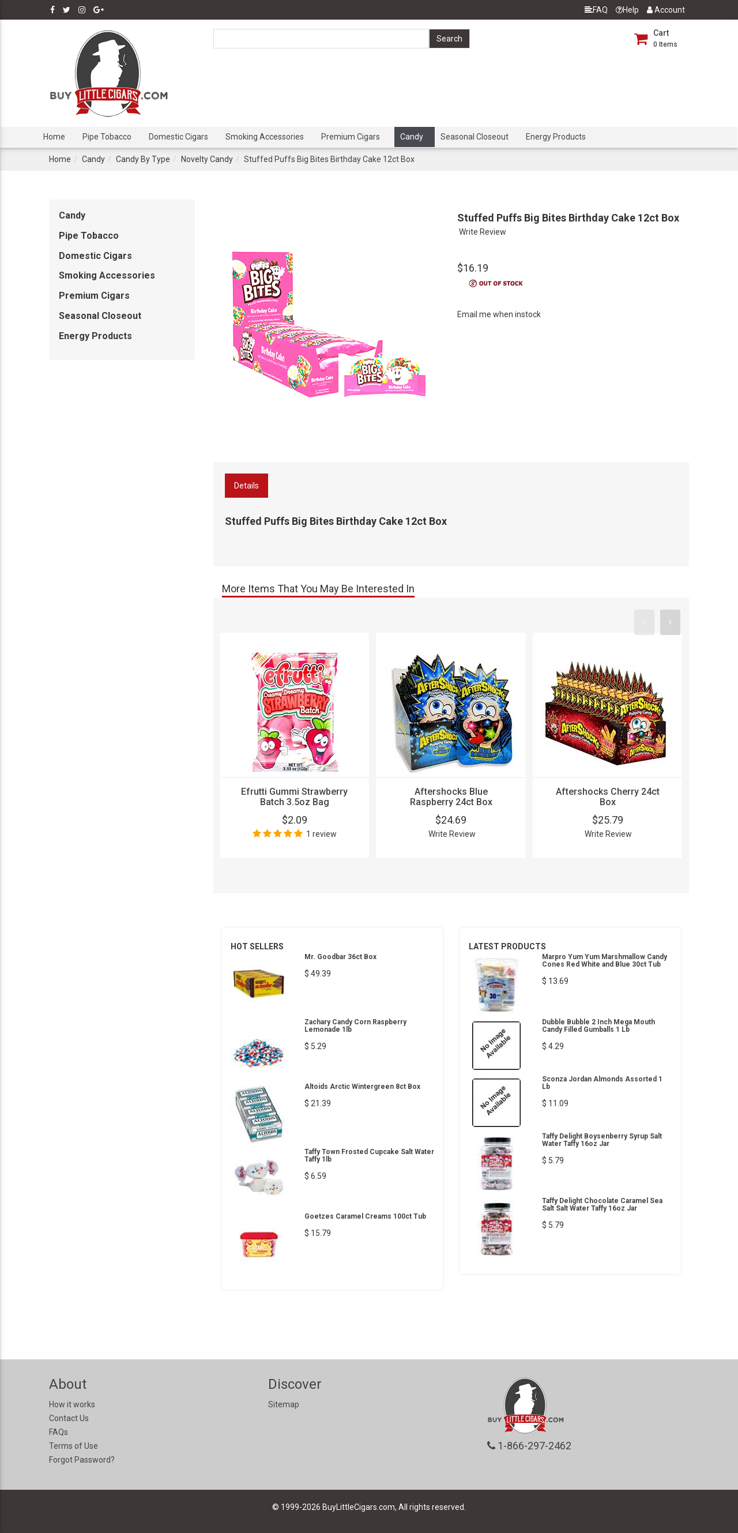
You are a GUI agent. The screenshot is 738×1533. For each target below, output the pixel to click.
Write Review (482, 231)
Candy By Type (143, 159)
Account (666, 9)
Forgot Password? (82, 1459)
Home (54, 136)
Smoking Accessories (264, 136)
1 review (321, 834)
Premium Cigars (350, 136)
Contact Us (69, 1418)
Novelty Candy (207, 159)
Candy (411, 136)
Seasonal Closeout (474, 136)
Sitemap (283, 1404)
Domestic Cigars (178, 136)
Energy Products (556, 136)
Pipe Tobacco (106, 136)
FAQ (596, 9)
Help (627, 9)
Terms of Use (73, 1446)
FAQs (58, 1432)
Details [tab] (246, 485)
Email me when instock (499, 314)
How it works (72, 1404)
